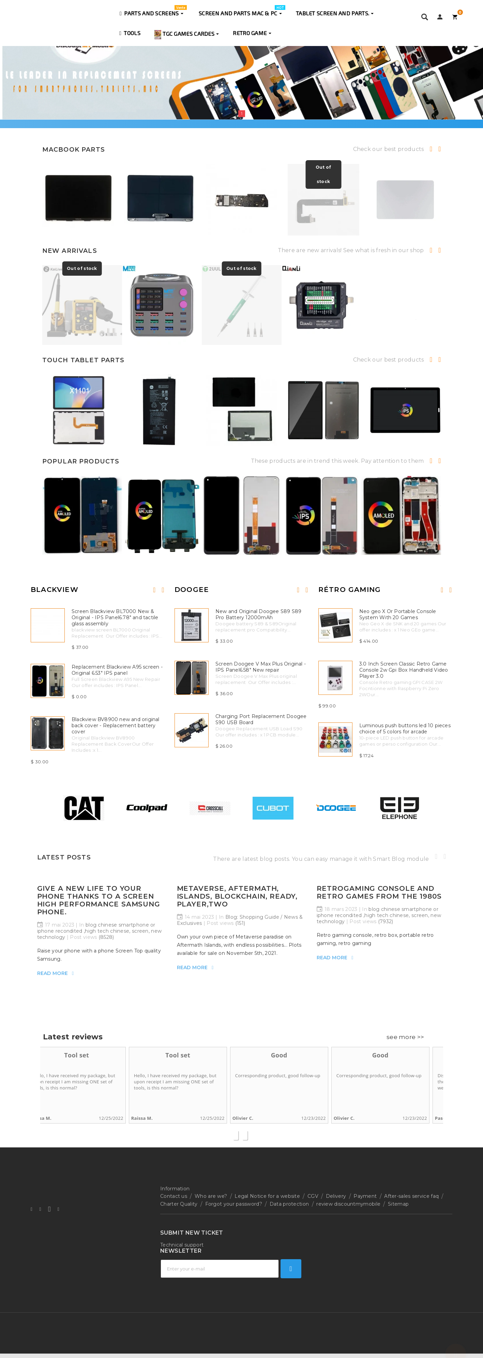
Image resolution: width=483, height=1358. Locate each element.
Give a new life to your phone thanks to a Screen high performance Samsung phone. (99, 900)
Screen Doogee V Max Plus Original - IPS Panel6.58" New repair (260, 667)
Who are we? (211, 1196)
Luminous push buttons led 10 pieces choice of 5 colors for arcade (405, 728)
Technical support (181, 1245)
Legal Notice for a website (267, 1196)
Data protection (289, 1204)
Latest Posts (64, 857)
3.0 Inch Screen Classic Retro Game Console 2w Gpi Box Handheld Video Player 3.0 (403, 670)
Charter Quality (179, 1204)
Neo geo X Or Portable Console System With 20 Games (397, 614)
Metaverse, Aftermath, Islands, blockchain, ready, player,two (237, 896)
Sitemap (398, 1204)
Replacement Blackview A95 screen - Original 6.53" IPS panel (117, 670)
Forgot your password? (233, 1204)
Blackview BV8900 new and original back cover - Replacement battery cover (116, 725)
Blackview (54, 589)
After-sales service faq (411, 1196)
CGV (312, 1196)
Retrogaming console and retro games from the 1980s (379, 892)
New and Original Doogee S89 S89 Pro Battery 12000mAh (258, 614)
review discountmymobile (348, 1204)
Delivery (336, 1196)
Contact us (173, 1196)
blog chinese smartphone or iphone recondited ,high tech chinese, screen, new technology (99, 931)
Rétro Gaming (349, 589)
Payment (365, 1196)
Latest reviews (73, 1036)
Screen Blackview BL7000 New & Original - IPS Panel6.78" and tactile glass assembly (115, 617)
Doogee (192, 589)
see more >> (405, 1037)
